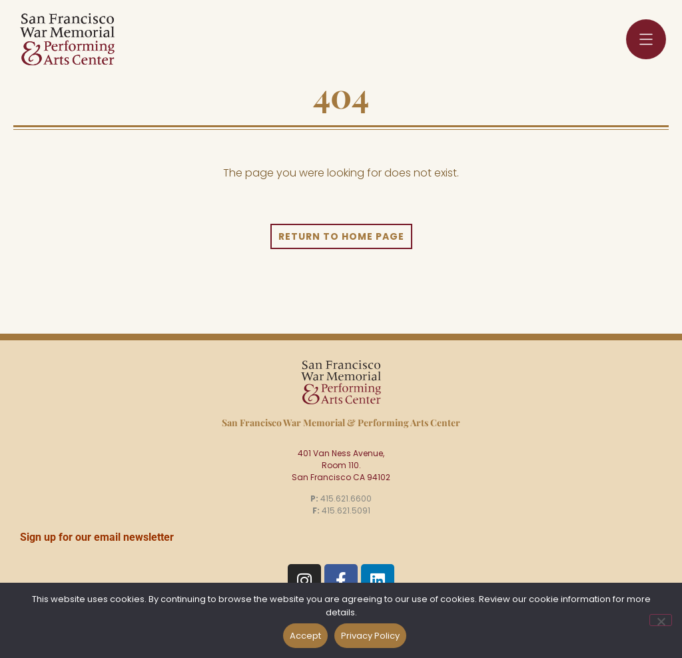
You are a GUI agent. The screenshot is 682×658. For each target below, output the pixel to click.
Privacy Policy (370, 635)
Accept (305, 635)
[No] (660, 620)
